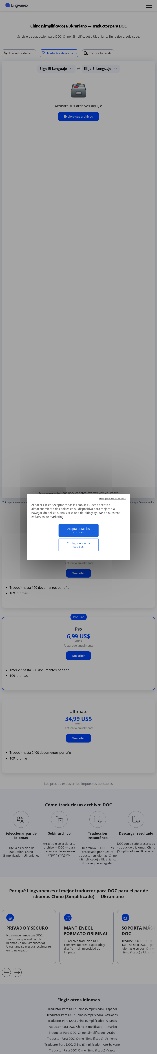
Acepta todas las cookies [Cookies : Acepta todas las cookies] (78, 530)
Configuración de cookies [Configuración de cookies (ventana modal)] (78, 545)
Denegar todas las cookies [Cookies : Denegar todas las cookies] (112, 498)
